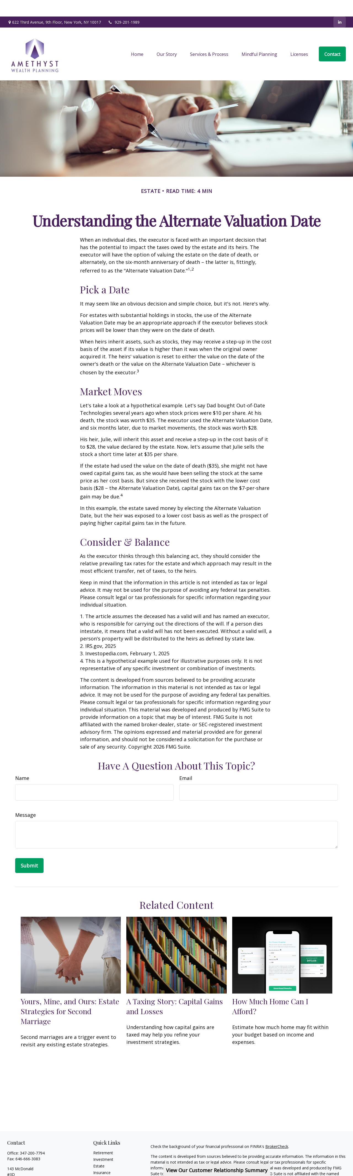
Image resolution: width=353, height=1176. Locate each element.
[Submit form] (29, 849)
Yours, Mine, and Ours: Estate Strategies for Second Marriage (70, 994)
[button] (137, 37)
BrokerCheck (276, 1130)
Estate (99, 1149)
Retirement (103, 1136)
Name (22, 761)
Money (99, 1169)
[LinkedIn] (339, 5)
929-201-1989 (124, 5)
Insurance (102, 1156)
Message (25, 798)
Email (185, 761)
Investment (103, 1142)
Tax (96, 1162)
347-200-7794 (32, 1136)
